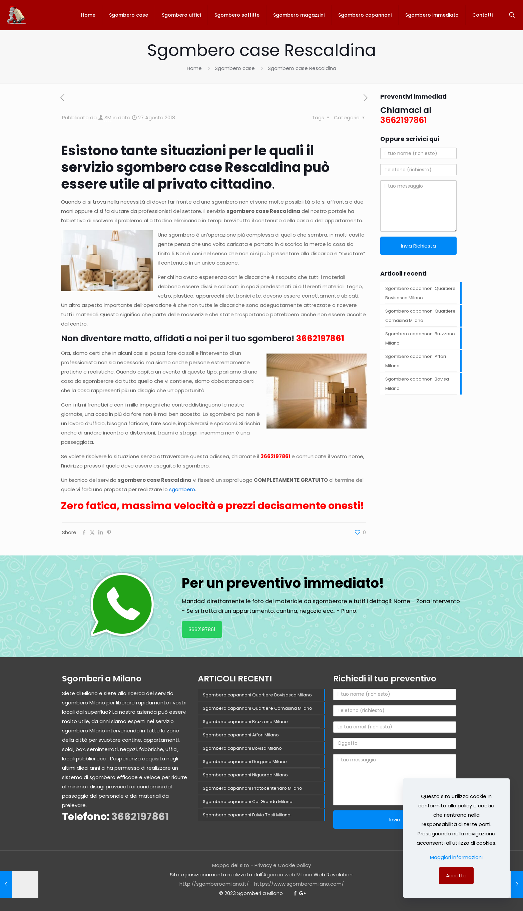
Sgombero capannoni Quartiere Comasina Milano (420, 316)
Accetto (456, 875)
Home (194, 68)
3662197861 (320, 338)
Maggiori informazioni (456, 857)
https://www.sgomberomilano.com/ (299, 883)
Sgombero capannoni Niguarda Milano (245, 775)
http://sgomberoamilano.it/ (214, 883)
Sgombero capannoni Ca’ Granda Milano (248, 801)
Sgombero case (235, 68)
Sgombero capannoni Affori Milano (415, 361)
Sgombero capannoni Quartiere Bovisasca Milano (420, 293)
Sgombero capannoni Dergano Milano (245, 761)
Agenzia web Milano (287, 874)
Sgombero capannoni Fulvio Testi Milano (247, 815)
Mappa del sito (230, 865)
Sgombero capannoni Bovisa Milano (417, 384)
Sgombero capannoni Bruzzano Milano (420, 338)
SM (107, 117)
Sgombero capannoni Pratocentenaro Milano (252, 788)
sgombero (182, 489)
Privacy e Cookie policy (282, 865)
